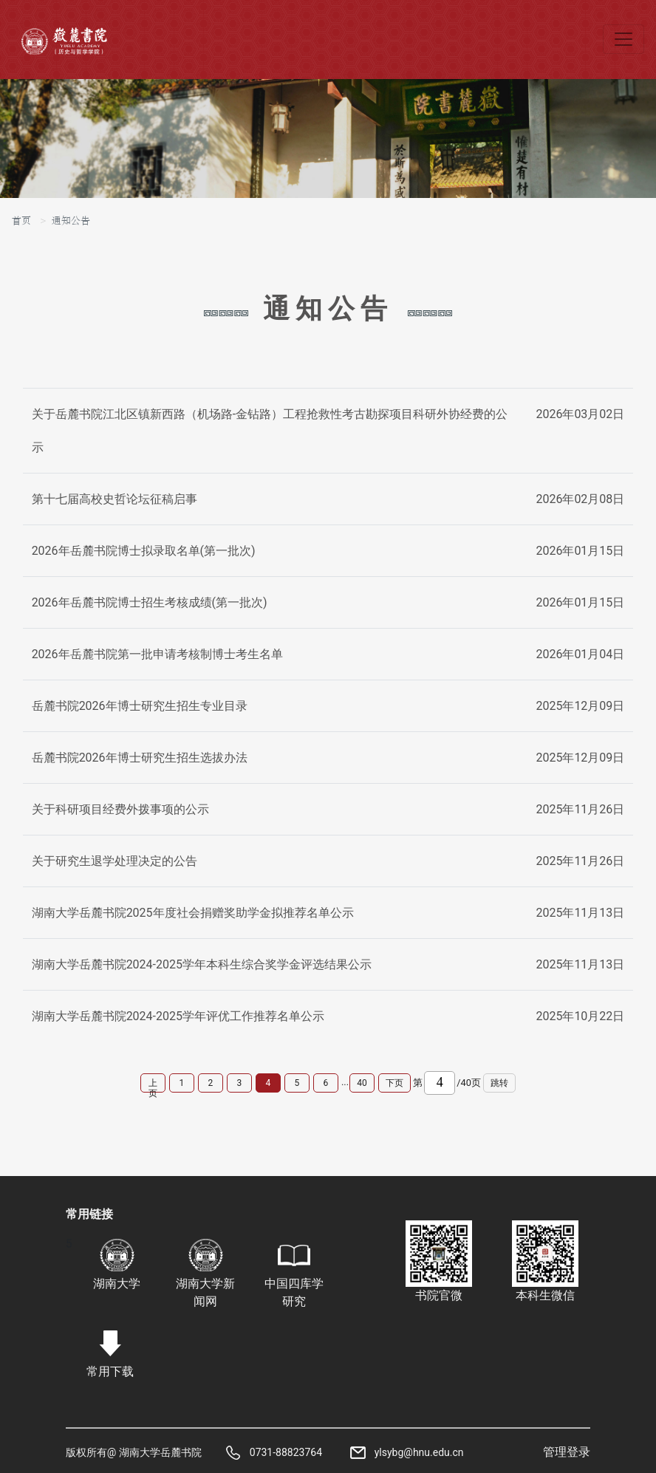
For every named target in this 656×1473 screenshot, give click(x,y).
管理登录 (566, 1452)
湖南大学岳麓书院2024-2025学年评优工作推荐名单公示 (178, 1016)
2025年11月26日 (580, 809)
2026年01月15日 (580, 551)
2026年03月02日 (580, 414)
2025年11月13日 (580, 913)
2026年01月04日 (580, 654)
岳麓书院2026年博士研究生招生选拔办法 (139, 758)
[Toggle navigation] (623, 39)
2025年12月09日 (580, 706)
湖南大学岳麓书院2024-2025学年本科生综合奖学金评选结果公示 (202, 964)
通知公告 (71, 221)
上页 (152, 1085)
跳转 (499, 1083)
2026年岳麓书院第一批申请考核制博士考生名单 (157, 654)
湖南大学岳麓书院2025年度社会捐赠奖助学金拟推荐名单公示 (193, 913)
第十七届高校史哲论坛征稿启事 (114, 499)
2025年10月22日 (580, 1016)
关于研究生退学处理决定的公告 (114, 861)
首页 (21, 221)
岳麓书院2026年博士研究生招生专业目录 (139, 706)
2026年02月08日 (580, 499)
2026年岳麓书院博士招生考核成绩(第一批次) (149, 602)
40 (362, 1083)
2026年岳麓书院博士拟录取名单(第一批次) (144, 551)
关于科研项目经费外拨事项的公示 (120, 809)
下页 (394, 1083)
